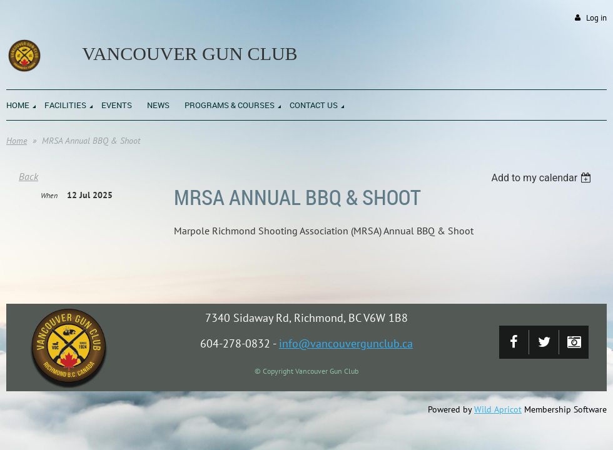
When (49, 195)
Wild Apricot (498, 409)
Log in (596, 17)
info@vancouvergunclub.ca (346, 343)
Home (16, 140)
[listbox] (542, 178)
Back (28, 176)
